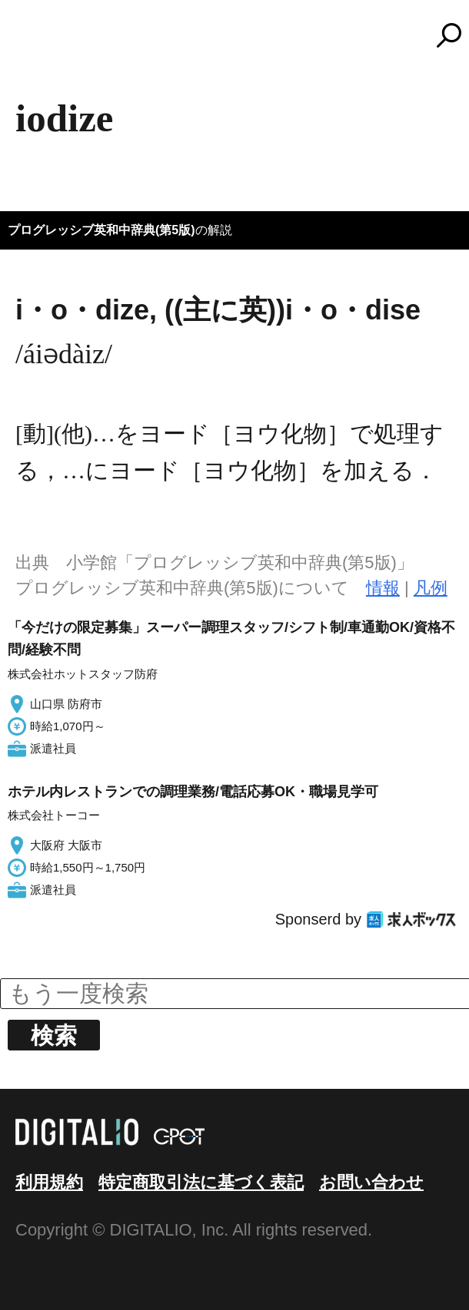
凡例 (430, 587)
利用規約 (49, 1182)
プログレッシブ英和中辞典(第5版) (101, 230)
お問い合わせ (371, 1182)
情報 (383, 587)
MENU (38, 42)
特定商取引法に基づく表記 (201, 1182)
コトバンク (241, 35)
